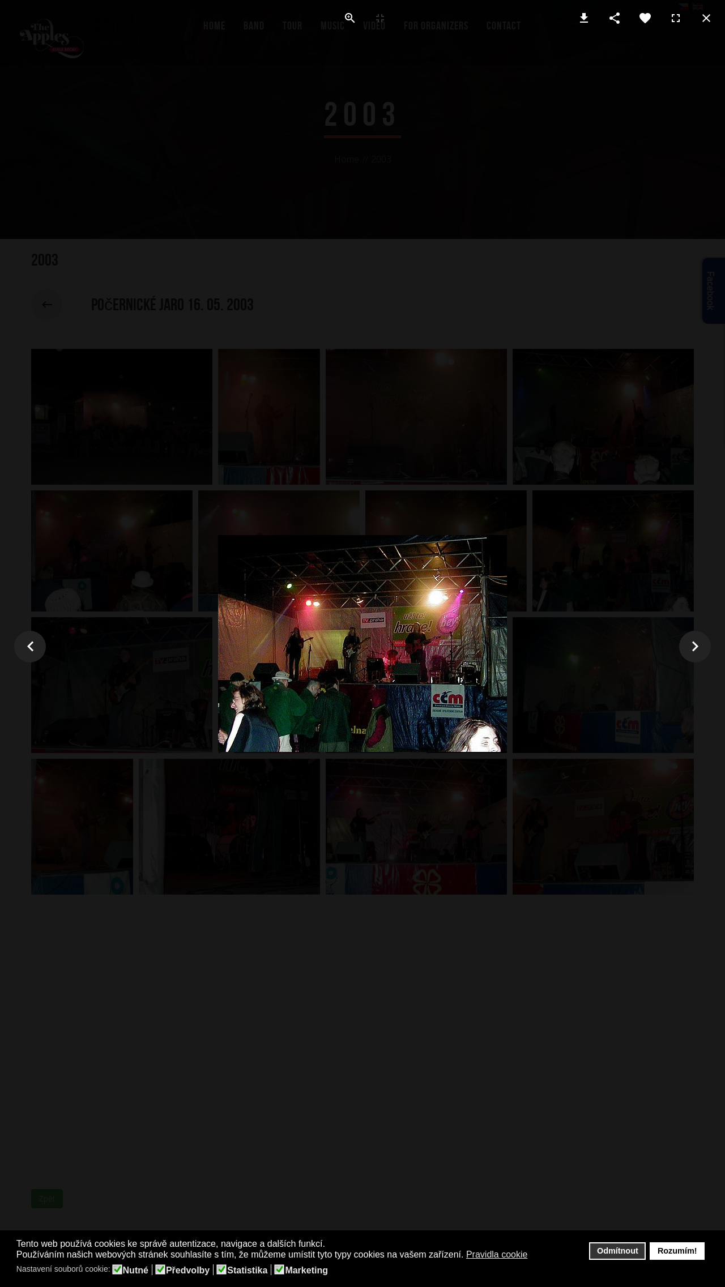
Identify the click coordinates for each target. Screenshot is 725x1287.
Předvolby (188, 1270)
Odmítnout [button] (617, 1250)
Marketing (306, 1270)
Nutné (135, 1270)
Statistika (247, 1270)
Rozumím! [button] (677, 1250)
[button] (535, 1255)
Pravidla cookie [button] (497, 1254)
